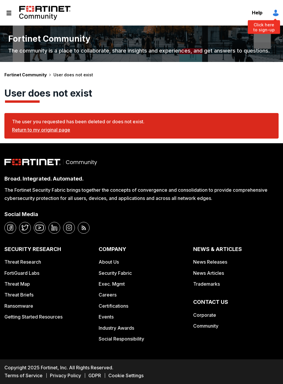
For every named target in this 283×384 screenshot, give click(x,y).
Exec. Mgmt (112, 284)
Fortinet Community (44, 13)
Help (257, 13)
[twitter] (25, 228)
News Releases (210, 262)
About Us (109, 262)
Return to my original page (41, 130)
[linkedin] (54, 228)
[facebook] (10, 228)
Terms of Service (23, 375)
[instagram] (69, 228)
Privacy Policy (65, 375)
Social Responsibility (121, 339)
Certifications (113, 306)
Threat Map (17, 284)
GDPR (94, 375)
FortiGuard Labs (21, 273)
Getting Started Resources (33, 317)
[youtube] (40, 228)
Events (106, 317)
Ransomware (18, 306)
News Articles (208, 273)
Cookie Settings (126, 375)
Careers (108, 295)
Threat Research (22, 262)
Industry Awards (116, 328)
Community (205, 326)
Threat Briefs (18, 295)
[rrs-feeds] (84, 228)
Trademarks (206, 284)
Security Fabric (115, 273)
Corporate (204, 315)
